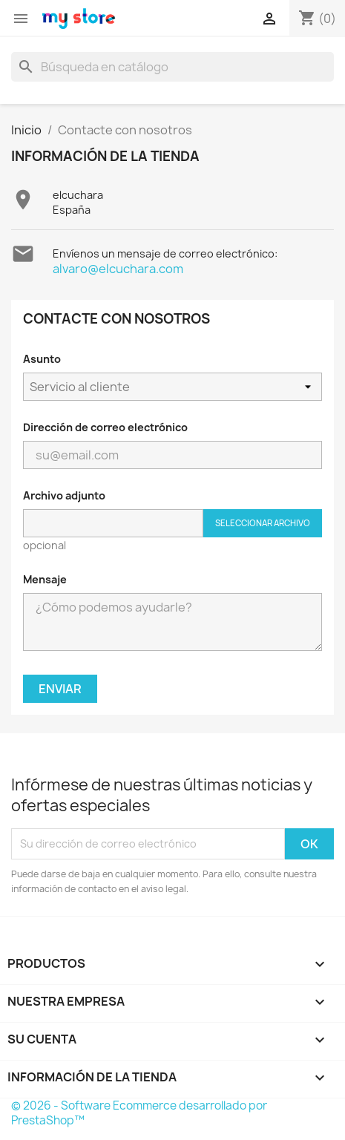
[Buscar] (172, 67)
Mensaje (45, 579)
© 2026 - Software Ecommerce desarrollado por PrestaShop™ (139, 1113)
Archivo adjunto (64, 495)
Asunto (42, 359)
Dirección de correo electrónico (105, 427)
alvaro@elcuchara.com (118, 269)
